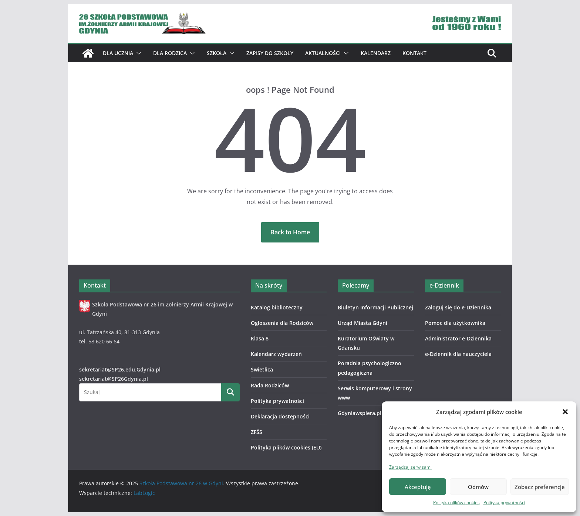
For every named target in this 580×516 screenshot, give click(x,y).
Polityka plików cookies (456, 502)
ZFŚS (256, 431)
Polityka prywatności (504, 502)
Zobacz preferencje (540, 486)
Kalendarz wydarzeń (276, 353)
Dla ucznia (118, 53)
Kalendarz (376, 53)
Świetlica (262, 369)
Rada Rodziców (270, 385)
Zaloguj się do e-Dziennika (458, 307)
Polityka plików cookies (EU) (286, 447)
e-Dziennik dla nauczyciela (458, 353)
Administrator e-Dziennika (458, 338)
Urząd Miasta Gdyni (362, 322)
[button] (565, 411)
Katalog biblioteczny (277, 307)
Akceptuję (418, 486)
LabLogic (144, 492)
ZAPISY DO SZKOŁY (269, 53)
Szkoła (216, 53)
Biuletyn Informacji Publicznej (375, 307)
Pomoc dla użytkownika (455, 322)
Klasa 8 (260, 338)
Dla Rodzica (170, 53)
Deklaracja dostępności (280, 416)
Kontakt (414, 53)
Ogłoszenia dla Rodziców (282, 322)
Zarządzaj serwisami (410, 467)
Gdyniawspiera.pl (359, 413)
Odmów (478, 486)
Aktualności (323, 53)
